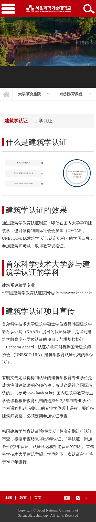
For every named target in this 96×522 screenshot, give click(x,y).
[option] (34, 94)
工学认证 (43, 120)
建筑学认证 (16, 120)
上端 (8, 498)
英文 (37, 498)
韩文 (23, 498)
